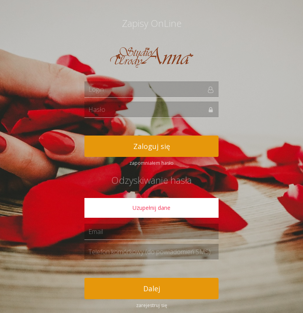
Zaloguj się (151, 146)
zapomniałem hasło (151, 163)
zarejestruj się (151, 305)
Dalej (151, 288)
